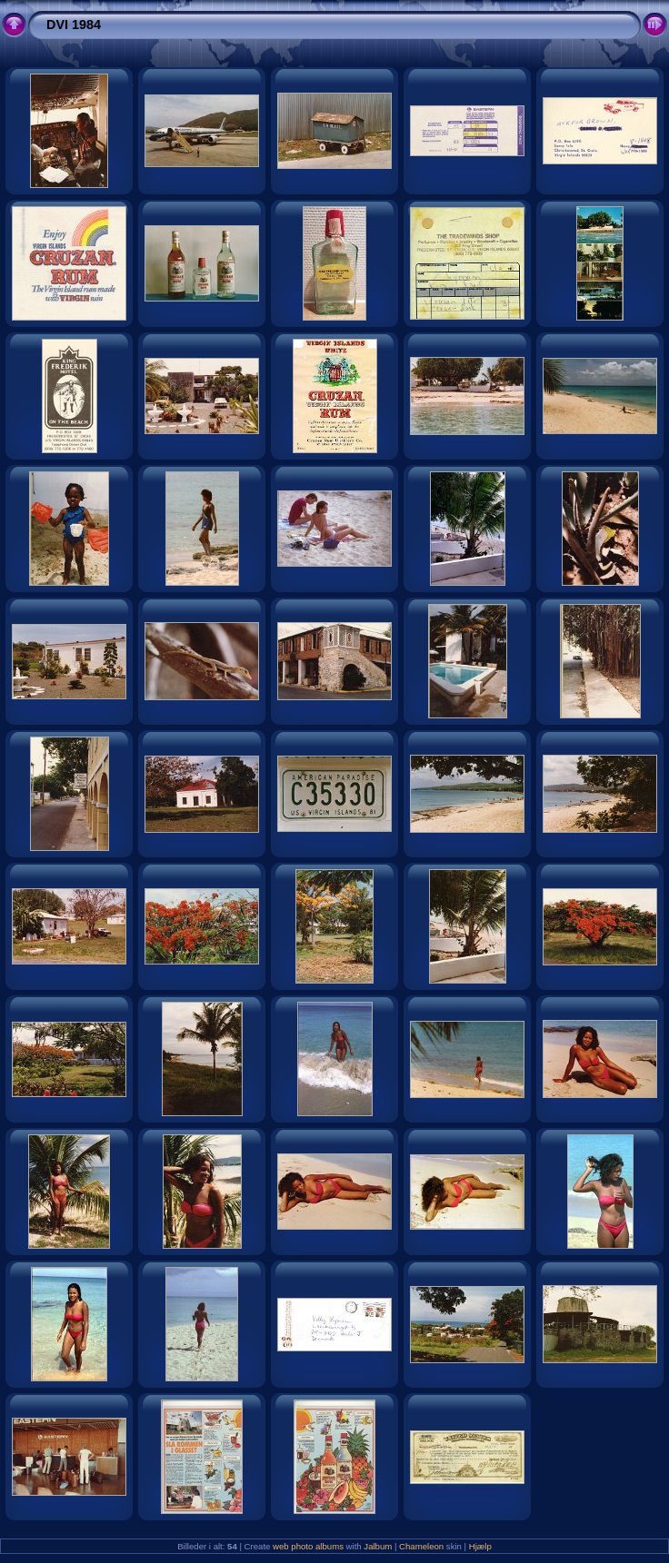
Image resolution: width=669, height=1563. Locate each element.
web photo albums (308, 1546)
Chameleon (421, 1546)
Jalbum (378, 1546)
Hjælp (480, 1546)
